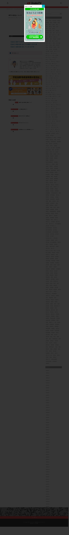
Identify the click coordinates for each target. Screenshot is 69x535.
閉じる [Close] (43, 6)
